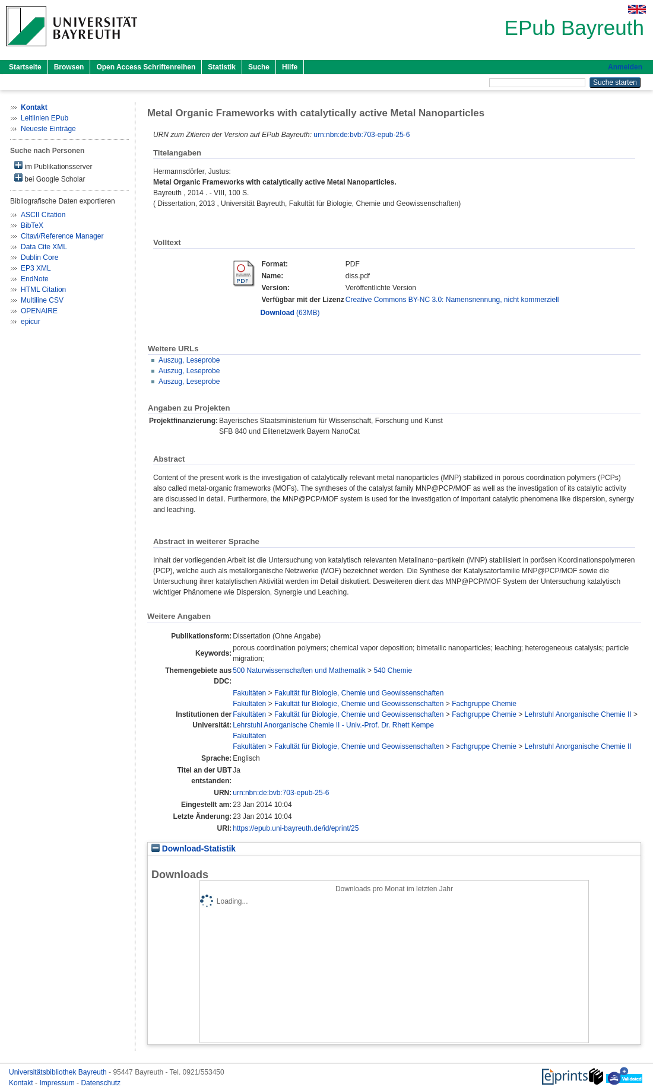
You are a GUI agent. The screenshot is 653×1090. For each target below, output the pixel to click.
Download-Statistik (193, 848)
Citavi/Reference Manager (62, 236)
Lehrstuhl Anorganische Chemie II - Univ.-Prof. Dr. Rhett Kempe (333, 725)
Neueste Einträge (48, 129)
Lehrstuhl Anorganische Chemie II (578, 714)
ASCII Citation (43, 215)
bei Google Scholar (49, 178)
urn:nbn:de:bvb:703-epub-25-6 (361, 135)
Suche (259, 67)
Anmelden (625, 67)
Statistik (222, 67)
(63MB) (289, 313)
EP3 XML (36, 268)
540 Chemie (392, 670)
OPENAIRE (39, 311)
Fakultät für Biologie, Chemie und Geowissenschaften (359, 693)
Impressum (58, 1083)
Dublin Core (39, 257)
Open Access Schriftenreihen (145, 67)
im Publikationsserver (53, 166)
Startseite (25, 67)
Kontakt (22, 1083)
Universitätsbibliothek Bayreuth (59, 1072)
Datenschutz (101, 1083)
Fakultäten (249, 693)
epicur (30, 321)
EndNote (35, 279)
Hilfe (289, 67)
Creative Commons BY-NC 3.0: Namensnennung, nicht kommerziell (452, 299)
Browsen (69, 67)
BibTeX (32, 225)
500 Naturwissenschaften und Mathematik (299, 670)
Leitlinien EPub (44, 118)
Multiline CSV (42, 300)
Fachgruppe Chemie (484, 704)
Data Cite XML (44, 247)
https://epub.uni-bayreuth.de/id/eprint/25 (296, 828)
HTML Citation (43, 289)
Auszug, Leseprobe (189, 360)
